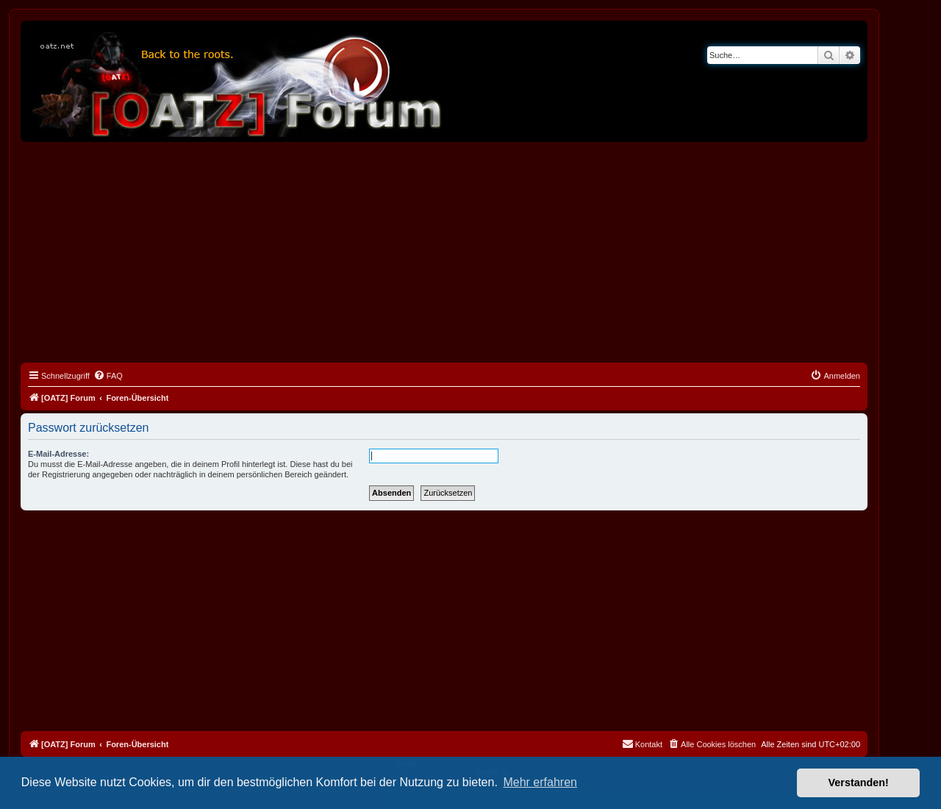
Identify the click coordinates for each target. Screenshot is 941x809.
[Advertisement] (444, 252)
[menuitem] (108, 376)
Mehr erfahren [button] (540, 782)
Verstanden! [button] (859, 782)
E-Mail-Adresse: (58, 453)
